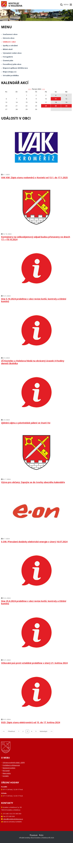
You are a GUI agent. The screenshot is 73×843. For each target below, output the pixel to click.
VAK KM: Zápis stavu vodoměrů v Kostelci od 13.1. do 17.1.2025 (34, 177)
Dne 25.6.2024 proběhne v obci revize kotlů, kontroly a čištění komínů (33, 602)
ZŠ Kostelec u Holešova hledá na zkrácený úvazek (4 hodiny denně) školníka (32, 362)
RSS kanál (6, 771)
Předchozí (11, 731)
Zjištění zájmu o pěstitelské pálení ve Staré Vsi (25, 422)
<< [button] (29, 89)
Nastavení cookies (9, 768)
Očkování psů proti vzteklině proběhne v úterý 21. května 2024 (34, 663)
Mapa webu (7, 773)
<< (4, 731)
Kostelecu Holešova (15, 4)
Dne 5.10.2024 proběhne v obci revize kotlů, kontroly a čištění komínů (33, 300)
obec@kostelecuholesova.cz (13, 819)
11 (56, 99)
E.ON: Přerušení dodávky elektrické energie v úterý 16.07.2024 (34, 541)
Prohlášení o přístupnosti (11, 765)
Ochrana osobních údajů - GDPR (14, 762)
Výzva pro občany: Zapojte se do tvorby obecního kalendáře (33, 482)
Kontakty (6, 776)
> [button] (42, 89)
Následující (43, 731)
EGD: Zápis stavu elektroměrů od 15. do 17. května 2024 (30, 722)
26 (66, 106)
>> (44, 89)
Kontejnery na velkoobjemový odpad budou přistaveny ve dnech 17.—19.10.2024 (35, 238)
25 (56, 106)
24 (46, 106)
